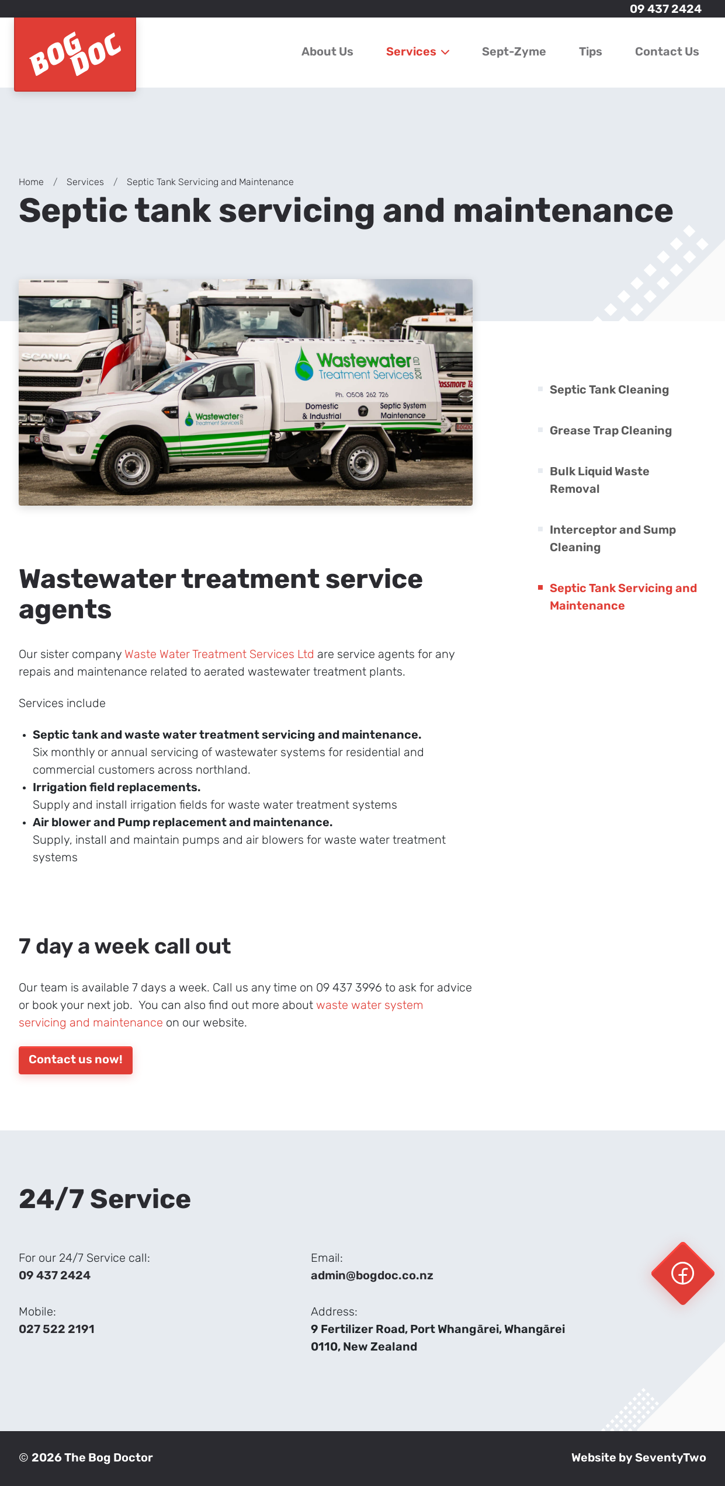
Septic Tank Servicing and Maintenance (623, 598)
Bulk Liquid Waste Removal (600, 481)
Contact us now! (76, 1060)
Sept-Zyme (514, 52)
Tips (590, 52)
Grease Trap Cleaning (611, 431)
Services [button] (417, 52)
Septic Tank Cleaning (610, 390)
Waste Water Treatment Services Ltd (219, 655)
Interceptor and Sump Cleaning (613, 539)
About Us (327, 52)
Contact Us (667, 52)
